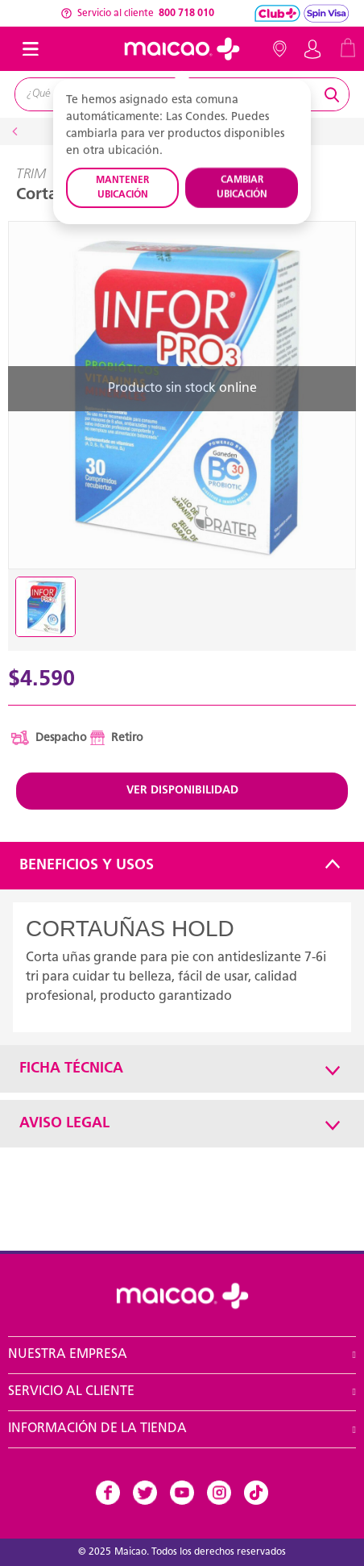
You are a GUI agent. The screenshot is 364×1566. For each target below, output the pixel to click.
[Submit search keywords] (334, 94)
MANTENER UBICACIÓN (122, 188)
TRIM (31, 174)
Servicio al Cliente (71, 1391)
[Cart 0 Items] (348, 47)
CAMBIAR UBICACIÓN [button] (242, 188)
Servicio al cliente (137, 13)
